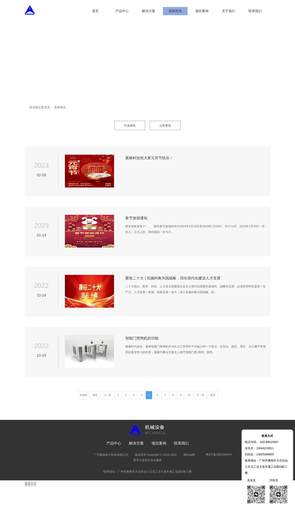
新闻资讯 (175, 11)
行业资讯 (130, 125)
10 (189, 395)
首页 (95, 11)
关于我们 (228, 11)
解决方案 (148, 11)
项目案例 (201, 11)
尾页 (212, 395)
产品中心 (122, 11)
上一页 (107, 395)
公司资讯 (165, 125)
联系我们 (255, 11)
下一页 (200, 395)
